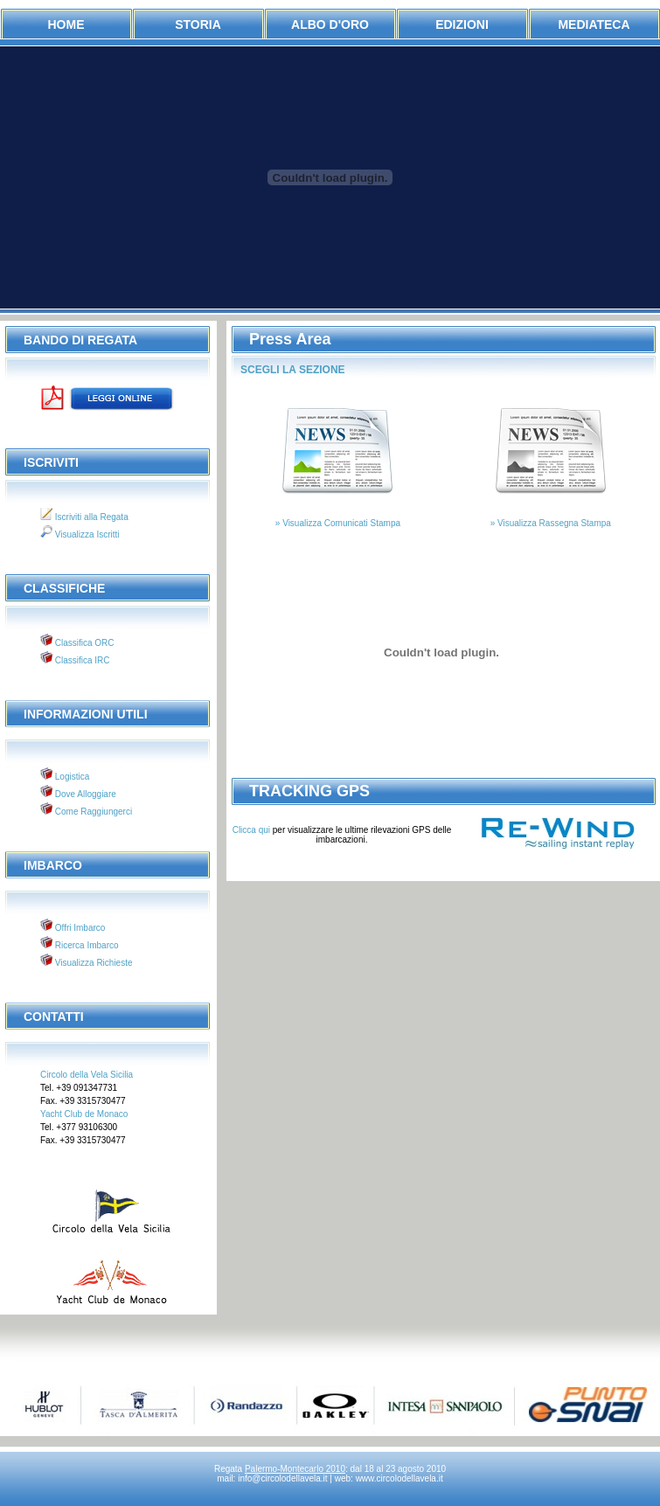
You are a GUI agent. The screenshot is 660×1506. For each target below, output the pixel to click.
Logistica (70, 776)
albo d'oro (330, 24)
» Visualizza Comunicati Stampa (337, 523)
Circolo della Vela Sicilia (86, 1074)
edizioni (462, 24)
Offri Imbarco (78, 928)
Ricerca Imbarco (85, 945)
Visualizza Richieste (92, 963)
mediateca (593, 24)
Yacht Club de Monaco (84, 1114)
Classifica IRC (81, 660)
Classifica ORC (83, 643)
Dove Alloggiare (84, 794)
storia (198, 24)
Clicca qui (253, 830)
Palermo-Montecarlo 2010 (295, 1469)
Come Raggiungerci (92, 811)
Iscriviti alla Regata (90, 517)
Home (66, 24)
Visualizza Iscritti (86, 534)
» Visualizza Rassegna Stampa (550, 523)
